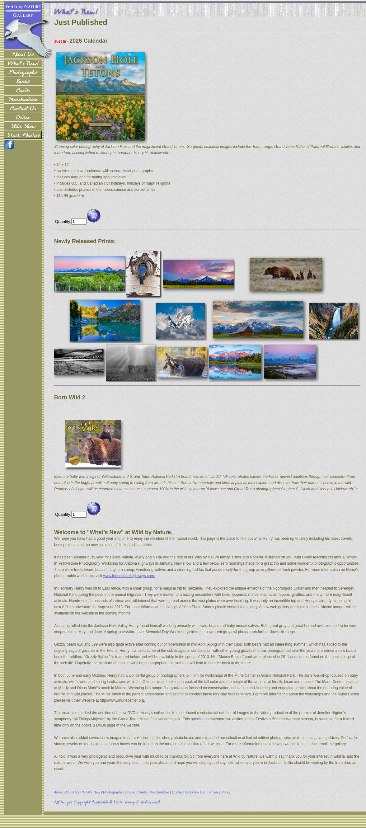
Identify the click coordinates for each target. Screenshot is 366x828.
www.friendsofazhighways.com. (129, 576)
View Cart (199, 792)
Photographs (112, 792)
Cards (142, 792)
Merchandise (159, 792)
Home (58, 792)
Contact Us (180, 792)
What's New (91, 792)
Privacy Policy (219, 792)
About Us (72, 792)
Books (130, 792)
